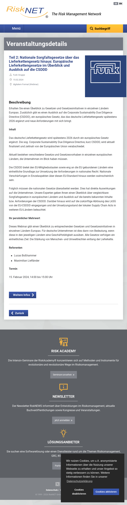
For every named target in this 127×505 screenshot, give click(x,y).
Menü (16, 28)
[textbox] (105, 28)
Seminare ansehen (62, 379)
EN (120, 3)
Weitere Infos (21, 300)
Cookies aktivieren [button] (106, 491)
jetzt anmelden (62, 425)
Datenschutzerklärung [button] (79, 481)
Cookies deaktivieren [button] (79, 491)
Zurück (19, 318)
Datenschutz (52, 495)
